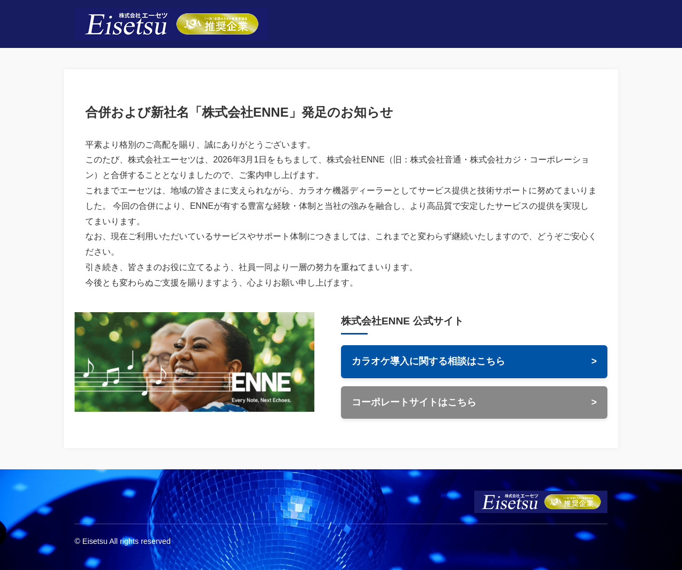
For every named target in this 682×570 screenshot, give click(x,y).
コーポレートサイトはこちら (474, 402)
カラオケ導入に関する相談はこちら (474, 361)
